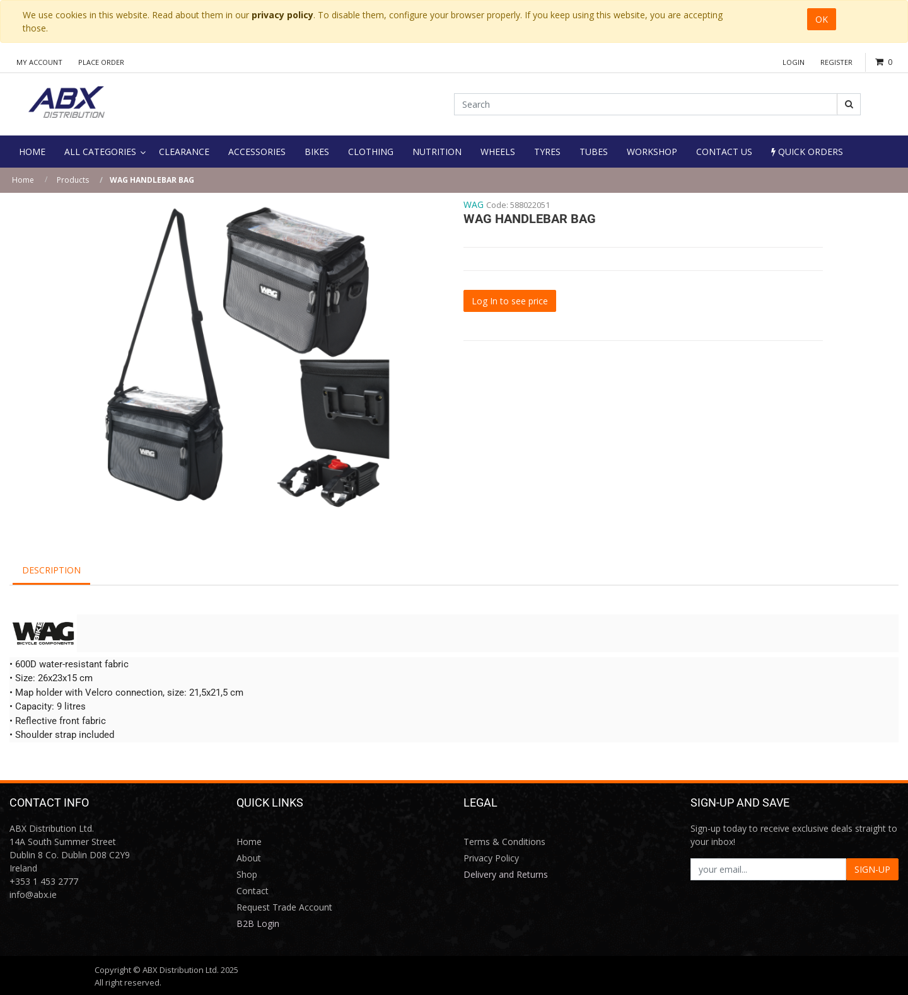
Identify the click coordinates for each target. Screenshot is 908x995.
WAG (473, 204)
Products (73, 180)
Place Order (101, 62)
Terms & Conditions (504, 842)
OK (821, 19)
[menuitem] (32, 151)
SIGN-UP (872, 869)
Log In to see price (510, 301)
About (248, 858)
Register (836, 62)
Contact (252, 891)
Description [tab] (51, 570)
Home (23, 180)
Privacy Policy (491, 858)
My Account (39, 62)
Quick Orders (807, 152)
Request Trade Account (284, 907)
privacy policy (282, 15)
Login (794, 62)
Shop (246, 874)
